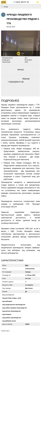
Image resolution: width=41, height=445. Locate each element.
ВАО (26, 265)
